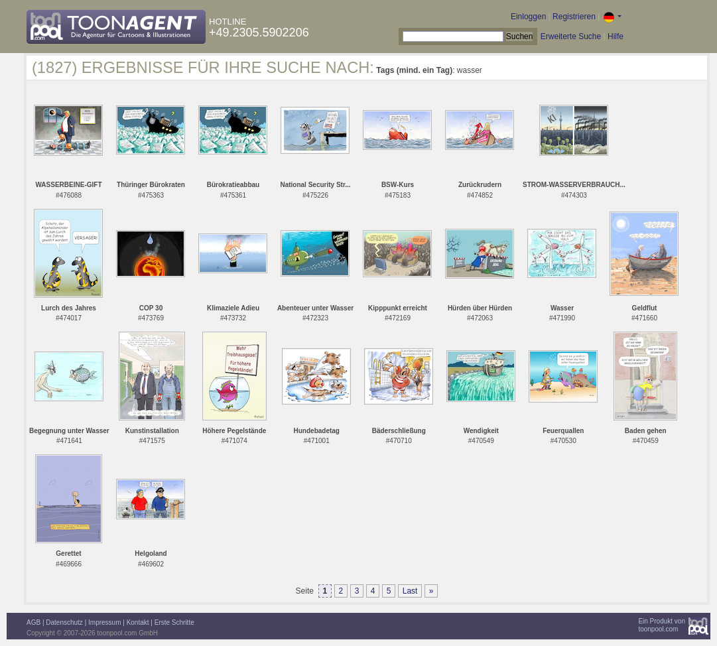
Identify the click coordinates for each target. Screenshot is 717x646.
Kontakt (138, 622)
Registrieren (574, 16)
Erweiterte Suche (571, 36)
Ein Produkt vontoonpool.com (661, 625)
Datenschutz (64, 622)
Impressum (104, 622)
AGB (33, 622)
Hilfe (615, 36)
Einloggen (528, 16)
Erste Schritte (174, 622)
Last (410, 591)
